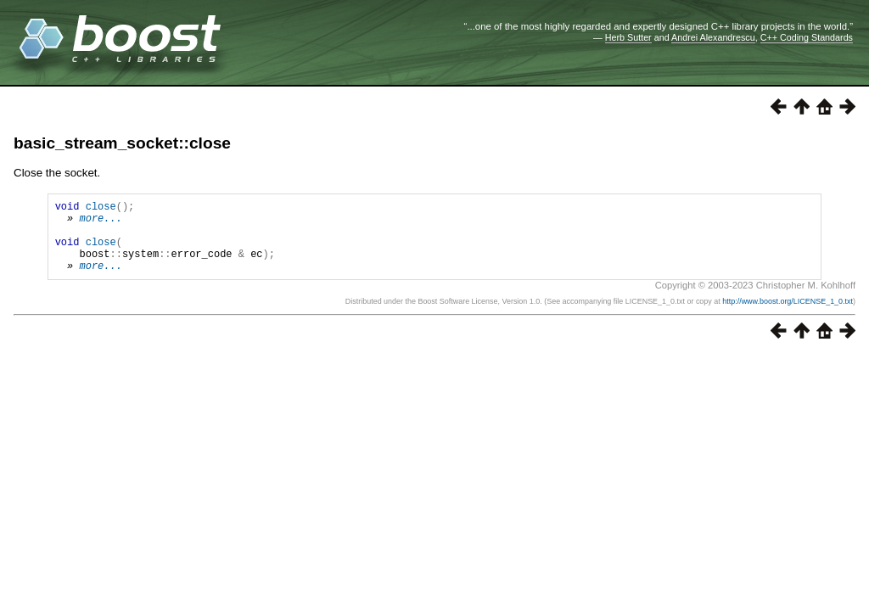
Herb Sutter (628, 37)
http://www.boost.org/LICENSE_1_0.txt (787, 316)
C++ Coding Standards (806, 37)
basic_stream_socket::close (122, 143)
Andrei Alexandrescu (713, 37)
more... (100, 223)
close (101, 208)
